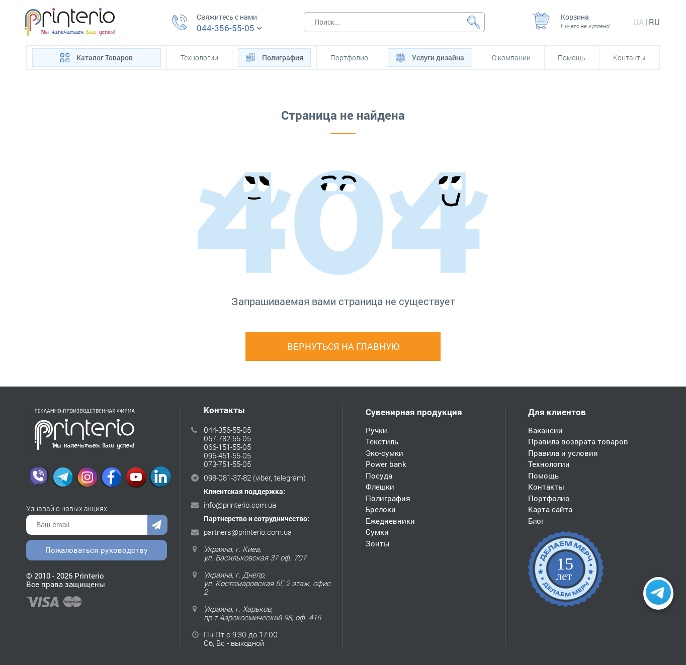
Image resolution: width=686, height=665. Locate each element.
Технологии (199, 57)
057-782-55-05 (227, 438)
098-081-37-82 (227, 477)
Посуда (379, 475)
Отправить (157, 525)
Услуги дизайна (430, 57)
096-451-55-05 (227, 455)
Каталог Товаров (96, 57)
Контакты (629, 57)
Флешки (380, 487)
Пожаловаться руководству (96, 550)
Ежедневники (390, 521)
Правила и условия (563, 453)
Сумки (377, 532)
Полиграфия (274, 57)
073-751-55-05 (227, 464)
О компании (511, 57)
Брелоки (381, 509)
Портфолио (349, 57)
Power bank (386, 464)
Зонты (378, 543)
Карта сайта (550, 509)
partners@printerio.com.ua (248, 532)
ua (638, 22)
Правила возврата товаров (578, 441)
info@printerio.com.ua (240, 505)
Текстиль (382, 441)
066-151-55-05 (227, 447)
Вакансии (545, 430)
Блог (536, 521)
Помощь (571, 57)
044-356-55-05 (225, 28)
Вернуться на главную (343, 346)
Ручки (376, 430)
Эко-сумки (384, 453)
